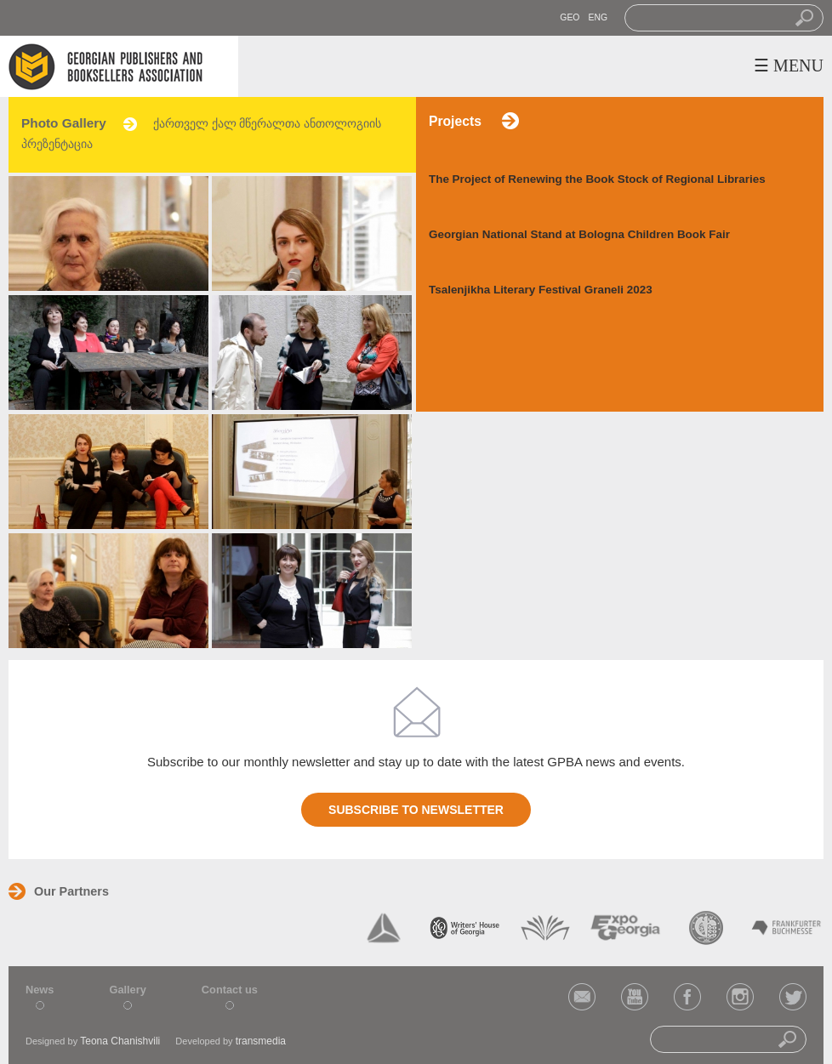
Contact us (230, 989)
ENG (597, 17)
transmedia (261, 1041)
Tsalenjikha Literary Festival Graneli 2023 (540, 289)
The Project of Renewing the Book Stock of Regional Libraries (597, 179)
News (40, 989)
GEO (569, 17)
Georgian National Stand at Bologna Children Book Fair (579, 234)
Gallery (127, 989)
